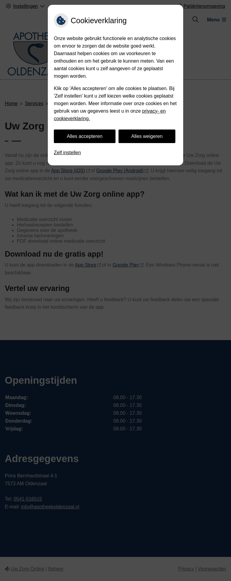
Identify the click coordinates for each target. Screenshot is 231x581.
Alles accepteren (84, 136)
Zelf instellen (67, 152)
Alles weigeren (146, 136)
